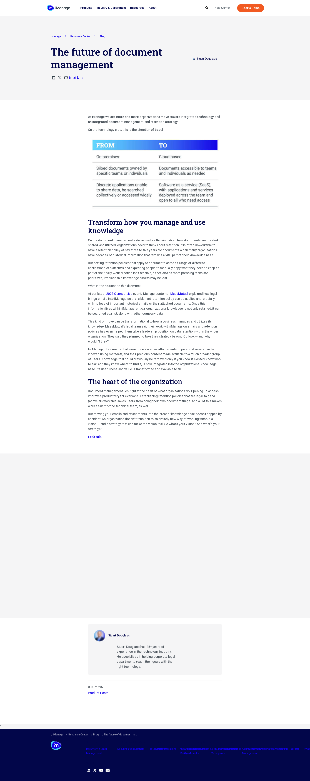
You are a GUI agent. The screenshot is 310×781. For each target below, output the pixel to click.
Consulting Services (133, 748)
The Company (236, 748)
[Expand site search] (207, 8)
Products (86, 7)
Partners (162, 748)
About (152, 7)
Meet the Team (268, 748)
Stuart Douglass (119, 635)
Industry (197, 748)
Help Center (222, 7)
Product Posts (98, 693)
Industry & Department (111, 7)
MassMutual (179, 294)
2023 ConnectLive (119, 294)
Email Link (73, 77)
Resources (137, 7)
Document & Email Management (96, 751)
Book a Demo (250, 8)
